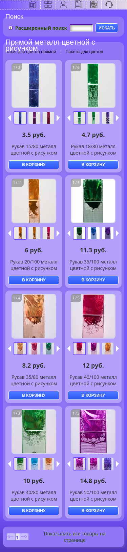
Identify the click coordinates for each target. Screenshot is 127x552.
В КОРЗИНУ (33, 164)
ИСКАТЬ (107, 28)
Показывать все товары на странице (74, 536)
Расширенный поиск (41, 28)
